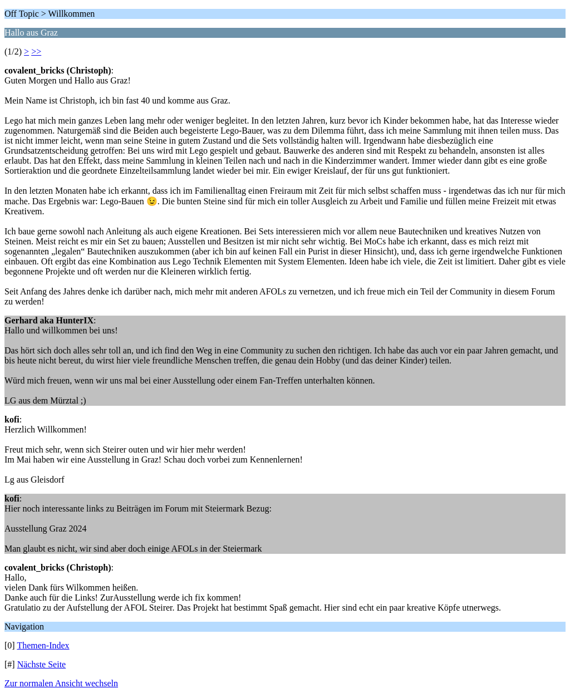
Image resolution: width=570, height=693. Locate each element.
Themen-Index (43, 645)
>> (36, 51)
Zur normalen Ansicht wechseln (61, 683)
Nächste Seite (41, 664)
